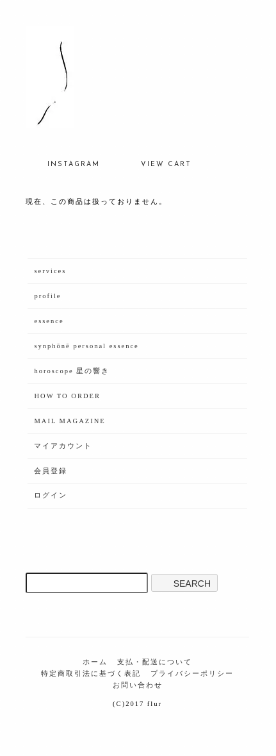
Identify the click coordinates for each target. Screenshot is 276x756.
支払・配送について (154, 662)
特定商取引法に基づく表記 (91, 673)
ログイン (50, 495)
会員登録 (50, 471)
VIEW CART (156, 161)
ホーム (95, 662)
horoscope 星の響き (72, 370)
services (50, 270)
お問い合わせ (138, 685)
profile (47, 295)
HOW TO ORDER (67, 395)
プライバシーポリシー (192, 673)
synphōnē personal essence (86, 345)
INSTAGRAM (64, 161)
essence (48, 320)
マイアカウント (63, 445)
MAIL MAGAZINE (69, 420)
